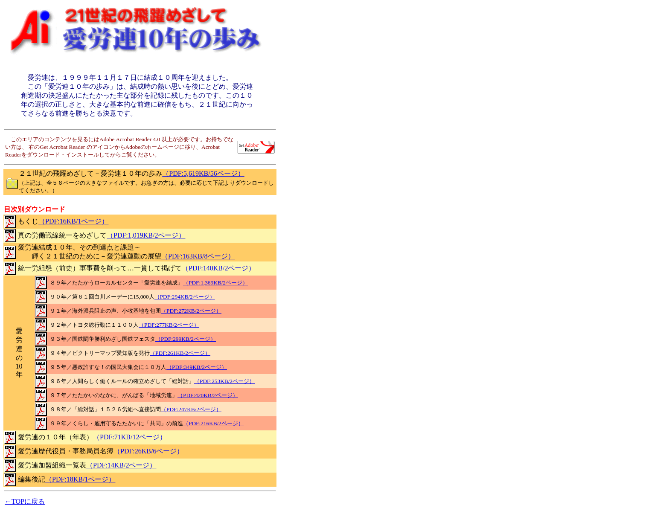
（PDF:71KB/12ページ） (129, 437)
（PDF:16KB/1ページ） (73, 221)
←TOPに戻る (25, 501)
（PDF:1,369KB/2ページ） (215, 282)
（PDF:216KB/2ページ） (213, 423)
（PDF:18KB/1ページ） (80, 479)
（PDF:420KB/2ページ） (207, 395)
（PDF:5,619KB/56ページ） (203, 173)
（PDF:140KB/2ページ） (218, 268)
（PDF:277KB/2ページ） (169, 325)
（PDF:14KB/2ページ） (121, 465)
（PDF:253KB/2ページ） (224, 381)
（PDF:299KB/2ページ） (185, 339)
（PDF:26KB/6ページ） (148, 451)
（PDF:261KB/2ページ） (180, 353)
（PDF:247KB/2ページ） (191, 409)
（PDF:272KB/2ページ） (191, 311)
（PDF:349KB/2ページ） (196, 367)
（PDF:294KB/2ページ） (184, 296)
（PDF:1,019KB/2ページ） (146, 235)
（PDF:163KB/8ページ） (198, 256)
